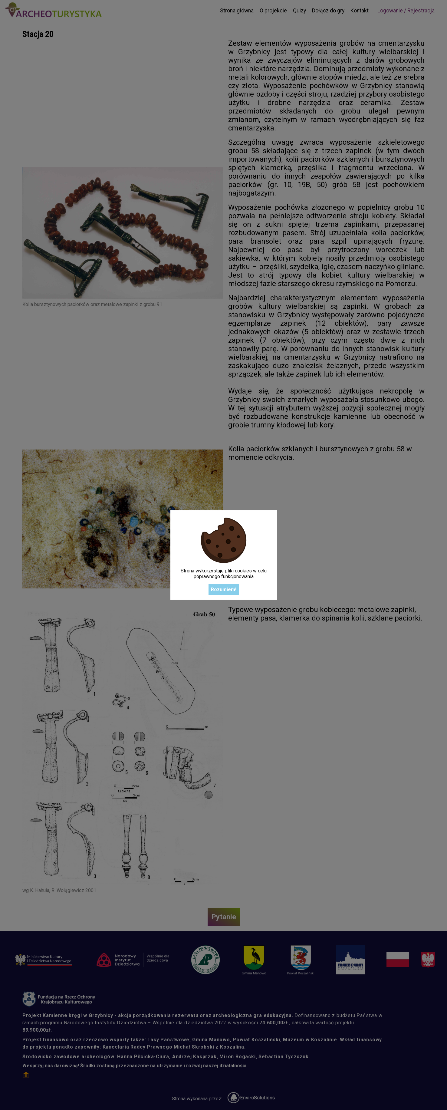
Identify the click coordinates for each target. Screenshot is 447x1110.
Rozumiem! (223, 589)
